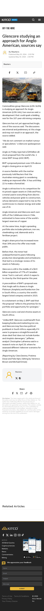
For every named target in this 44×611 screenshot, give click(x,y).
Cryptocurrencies (8, 546)
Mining (4, 558)
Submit (22, 588)
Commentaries (7, 554)
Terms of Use (7, 596)
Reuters (15, 52)
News (4, 552)
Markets (5, 549)
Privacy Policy (7, 599)
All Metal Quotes (8, 543)
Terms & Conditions (21, 596)
